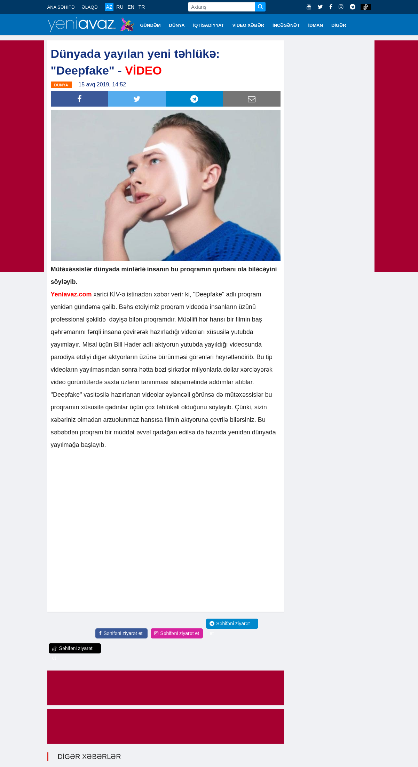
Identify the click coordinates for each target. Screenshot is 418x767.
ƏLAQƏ (90, 7)
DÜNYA (177, 25)
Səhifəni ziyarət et (120, 632)
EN (130, 7)
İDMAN (315, 25)
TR (142, 7)
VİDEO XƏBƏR (248, 25)
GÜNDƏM (150, 25)
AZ (109, 7)
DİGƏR (338, 25)
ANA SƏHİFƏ (61, 7)
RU (119, 7)
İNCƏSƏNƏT (286, 25)
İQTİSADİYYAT (208, 25)
